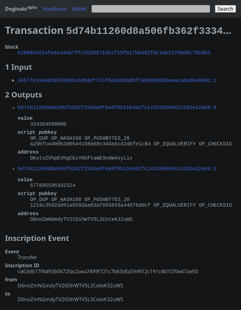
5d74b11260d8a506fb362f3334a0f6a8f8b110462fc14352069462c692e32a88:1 (117, 166)
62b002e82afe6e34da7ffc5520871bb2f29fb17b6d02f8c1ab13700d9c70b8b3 (114, 51)
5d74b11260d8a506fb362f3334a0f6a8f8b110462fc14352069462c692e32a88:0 (117, 105)
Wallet (79, 9)
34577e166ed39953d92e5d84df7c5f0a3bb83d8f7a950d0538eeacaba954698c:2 (117, 78)
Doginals (21, 9)
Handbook (54, 9)
